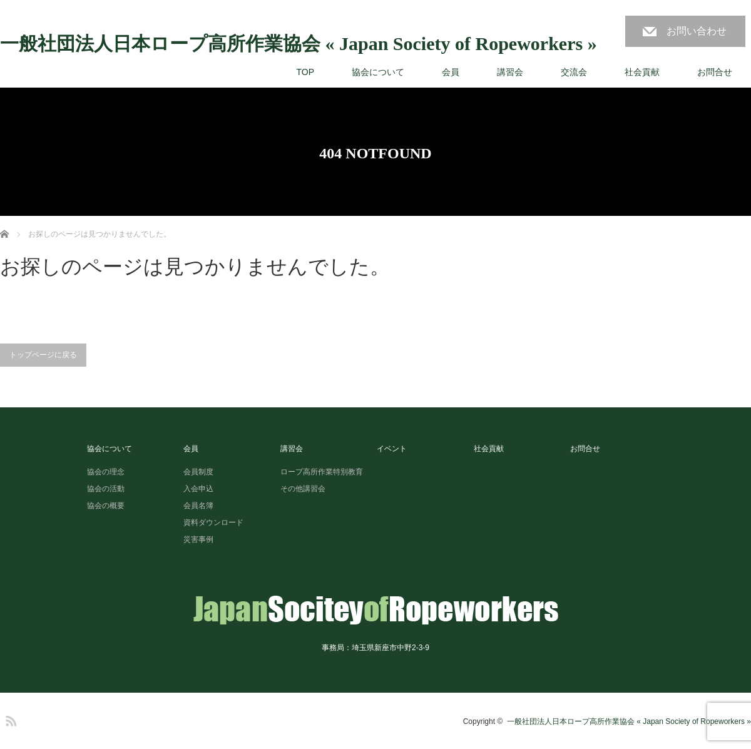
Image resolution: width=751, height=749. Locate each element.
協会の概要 (106, 505)
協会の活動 (106, 488)
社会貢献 (642, 72)
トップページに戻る (43, 354)
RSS (9, 719)
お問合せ (714, 72)
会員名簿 (198, 505)
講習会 (510, 72)
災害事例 (198, 539)
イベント (392, 448)
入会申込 (198, 488)
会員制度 (198, 472)
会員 (450, 72)
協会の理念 (106, 472)
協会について (378, 72)
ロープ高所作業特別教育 (321, 472)
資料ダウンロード (213, 522)
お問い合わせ (697, 31)
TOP (305, 72)
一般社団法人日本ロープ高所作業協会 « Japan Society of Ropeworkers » (298, 43)
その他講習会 (302, 488)
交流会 (574, 72)
